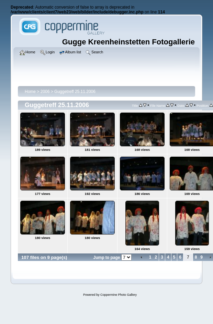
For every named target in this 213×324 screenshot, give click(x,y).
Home (30, 91)
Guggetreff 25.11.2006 (75, 91)
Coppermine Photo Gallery (118, 294)
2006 (45, 91)
